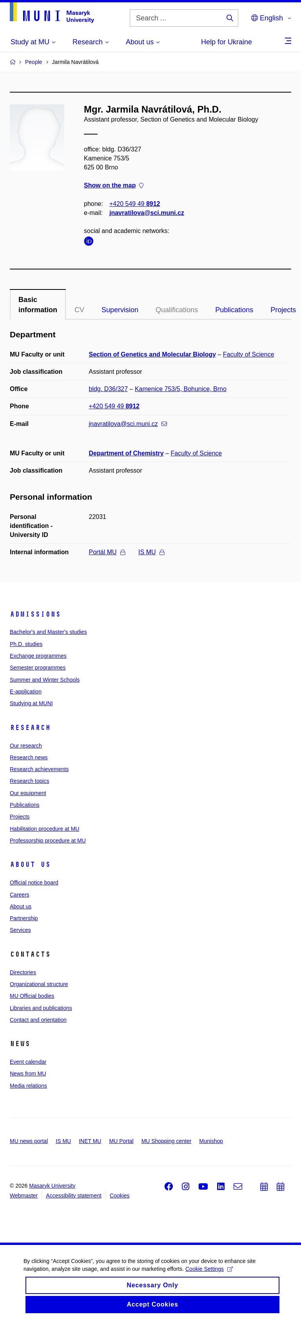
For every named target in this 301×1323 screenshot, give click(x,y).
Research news (29, 757)
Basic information (37, 305)
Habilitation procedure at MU (44, 829)
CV (79, 310)
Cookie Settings (209, 1274)
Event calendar (28, 1062)
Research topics (29, 781)
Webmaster (24, 1195)
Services (20, 930)
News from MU (28, 1073)
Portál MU (107, 552)
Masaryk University (52, 1186)
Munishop (211, 1141)
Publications (234, 310)
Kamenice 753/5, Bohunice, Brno (181, 389)
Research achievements (39, 769)
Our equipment (28, 793)
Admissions (35, 614)
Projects (20, 816)
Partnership (24, 918)
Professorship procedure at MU (48, 840)
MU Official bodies (32, 996)
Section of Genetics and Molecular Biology (152, 354)
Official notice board (34, 882)
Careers (19, 895)
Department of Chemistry (126, 453)
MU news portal (29, 1141)
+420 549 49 (134, 203)
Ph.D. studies (26, 644)
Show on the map (113, 185)
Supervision (120, 310)
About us (30, 864)
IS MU (151, 552)
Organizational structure (39, 984)
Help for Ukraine (226, 42)
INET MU (90, 1141)
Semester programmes (37, 667)
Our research (26, 745)
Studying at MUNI (31, 703)
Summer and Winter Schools (45, 680)
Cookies (120, 1195)
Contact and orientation (38, 1020)
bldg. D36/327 (108, 389)
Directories (23, 972)
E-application (26, 691)
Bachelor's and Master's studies (48, 632)
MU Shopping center (166, 1141)
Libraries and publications (41, 1008)
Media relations (28, 1086)
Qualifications (177, 310)
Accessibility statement (74, 1195)
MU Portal (121, 1141)
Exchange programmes (38, 656)
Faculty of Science (248, 354)
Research (30, 727)
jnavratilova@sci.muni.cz (146, 212)
